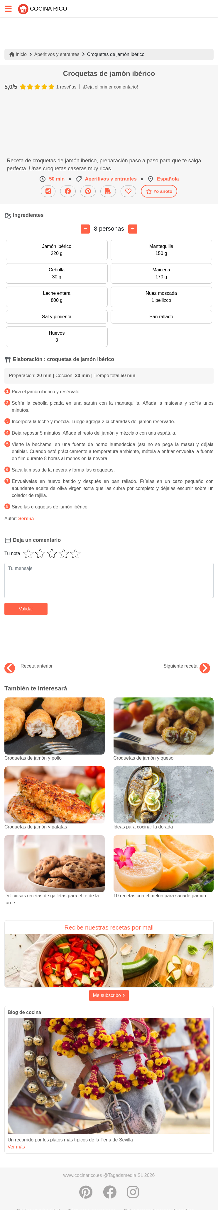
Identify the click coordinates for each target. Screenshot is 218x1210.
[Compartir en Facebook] (109, 1192)
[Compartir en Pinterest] (85, 1192)
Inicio (18, 54)
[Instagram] (133, 1192)
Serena (26, 518)
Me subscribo (109, 995)
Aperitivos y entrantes (57, 54)
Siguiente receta (186, 666)
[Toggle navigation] (8, 8)
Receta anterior (28, 666)
